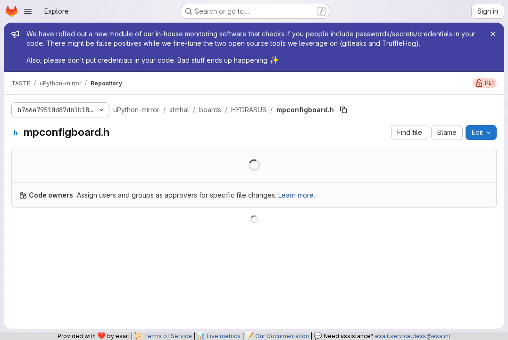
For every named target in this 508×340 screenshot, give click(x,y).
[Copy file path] (343, 109)
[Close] (493, 34)
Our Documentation (282, 336)
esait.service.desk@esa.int (412, 336)
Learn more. (296, 195)
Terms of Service (168, 336)
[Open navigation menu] (27, 11)
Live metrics (224, 336)
